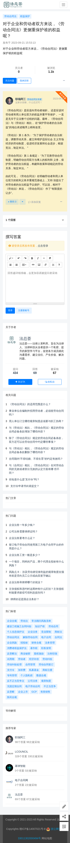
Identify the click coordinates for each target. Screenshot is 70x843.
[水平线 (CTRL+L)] (44, 258)
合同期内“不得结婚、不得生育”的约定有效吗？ (36, 458)
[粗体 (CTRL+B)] (32, 258)
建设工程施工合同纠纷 (19, 626)
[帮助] (59, 265)
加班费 (21, 670)
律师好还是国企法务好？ (24, 599)
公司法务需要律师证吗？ (23, 531)
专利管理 (12, 675)
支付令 (10, 670)
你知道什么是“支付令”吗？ (24, 479)
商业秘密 (25, 653)
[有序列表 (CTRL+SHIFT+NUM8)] (16, 265)
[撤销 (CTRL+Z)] (19, 258)
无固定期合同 (14, 686)
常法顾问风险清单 (41, 620)
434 (15, 372)
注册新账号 (23, 310)
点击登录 (43, 245)
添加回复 (34, 202)
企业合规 (12, 620)
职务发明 (46, 648)
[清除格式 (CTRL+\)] (50, 258)
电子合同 (46, 637)
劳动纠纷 (47, 659)
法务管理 (50, 642)
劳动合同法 (10, 16)
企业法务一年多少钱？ (22, 524)
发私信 (50, 382)
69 (35, 372)
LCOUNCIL (21, 751)
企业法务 (33, 631)
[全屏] (53, 265)
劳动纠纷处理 (14, 664)
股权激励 (39, 653)
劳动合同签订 (46, 664)
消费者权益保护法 (17, 648)
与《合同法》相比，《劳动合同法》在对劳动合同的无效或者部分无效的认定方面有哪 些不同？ (36, 469)
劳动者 (21, 659)
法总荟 (25, 338)
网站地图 (47, 838)
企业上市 (23, 691)
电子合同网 (21, 780)
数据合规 (41, 675)
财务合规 (36, 642)
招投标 (24, 642)
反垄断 (10, 691)
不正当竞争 (50, 686)
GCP (34, 691)
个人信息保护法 (15, 631)
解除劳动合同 (30, 637)
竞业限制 (46, 631)
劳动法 (24, 620)
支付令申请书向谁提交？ (24, 485)
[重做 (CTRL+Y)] (25, 258)
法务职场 (52, 653)
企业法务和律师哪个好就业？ (26, 582)
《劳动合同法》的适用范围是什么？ (30, 404)
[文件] (45, 265)
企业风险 (12, 642)
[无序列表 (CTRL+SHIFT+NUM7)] (10, 265)
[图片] (39, 264)
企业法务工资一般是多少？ (24, 554)
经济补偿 (34, 659)
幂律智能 (20, 765)
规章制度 (46, 680)
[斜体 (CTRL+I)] (38, 258)
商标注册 (47, 670)
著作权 (34, 648)
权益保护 (25, 16)
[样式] (11, 258)
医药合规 (12, 697)
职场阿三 (20, 737)
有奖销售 (45, 691)
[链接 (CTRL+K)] (33, 264)
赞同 (12, 201)
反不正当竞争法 (15, 680)
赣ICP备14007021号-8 (32, 828)
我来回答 (24, 80)
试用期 (10, 659)
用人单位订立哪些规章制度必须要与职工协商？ (36, 421)
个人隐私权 (27, 675)
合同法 (58, 637)
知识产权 (40, 626)
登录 (10, 310)
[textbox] (35, 285)
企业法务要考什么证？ (22, 538)
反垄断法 (12, 653)
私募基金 (34, 670)
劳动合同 (53, 626)
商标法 (58, 631)
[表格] (24, 265)
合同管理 (30, 664)
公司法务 (33, 680)
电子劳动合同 (32, 686)
